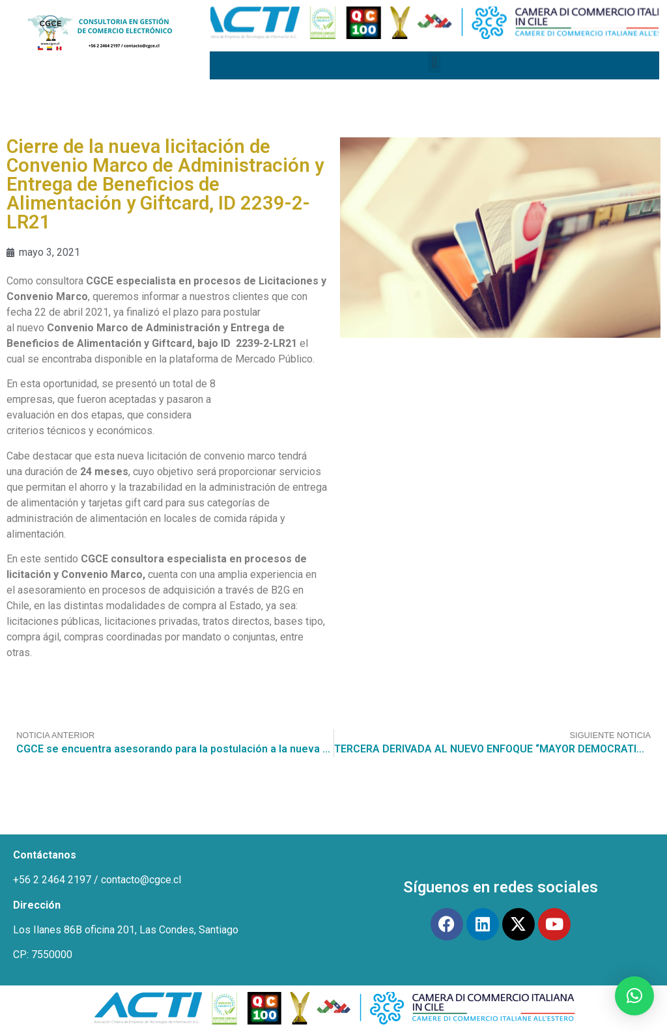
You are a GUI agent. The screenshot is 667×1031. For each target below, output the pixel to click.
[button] (434, 62)
